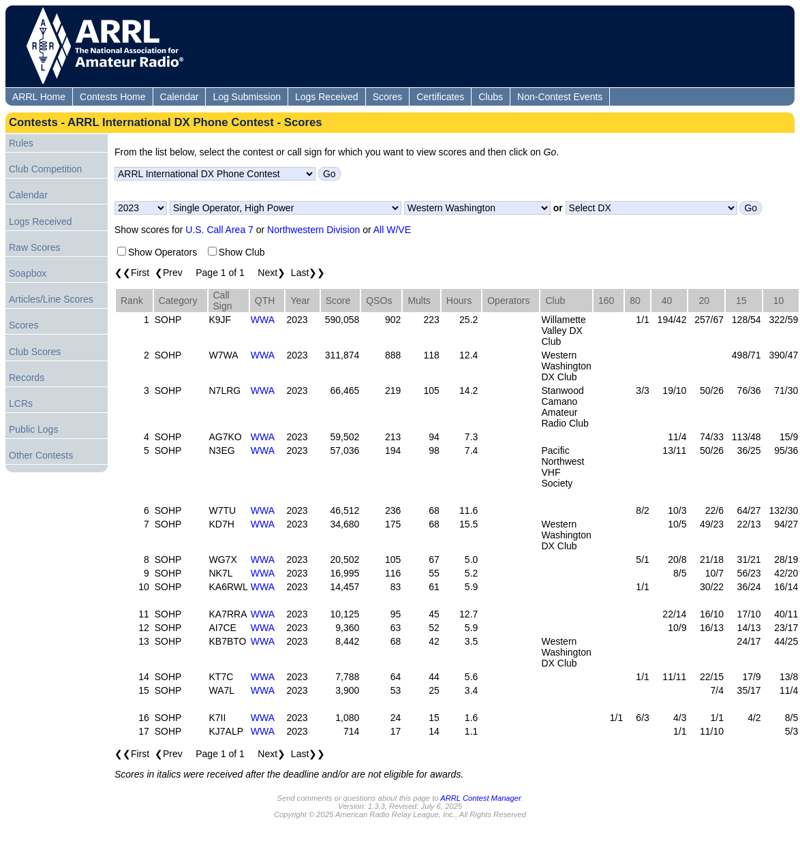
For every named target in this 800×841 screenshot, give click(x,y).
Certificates (440, 96)
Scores (388, 96)
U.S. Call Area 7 (219, 229)
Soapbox (27, 273)
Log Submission (247, 96)
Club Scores (35, 351)
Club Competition (45, 169)
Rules (21, 143)
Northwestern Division (313, 229)
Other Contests (41, 455)
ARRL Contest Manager (480, 798)
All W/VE (392, 229)
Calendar (179, 96)
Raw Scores (34, 247)
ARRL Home (38, 96)
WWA (263, 319)
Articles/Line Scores (51, 299)
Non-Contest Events (559, 96)
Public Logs (33, 429)
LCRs (21, 403)
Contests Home (112, 96)
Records (26, 377)
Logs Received (326, 96)
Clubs (490, 96)
